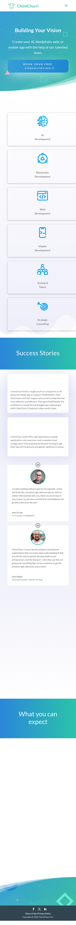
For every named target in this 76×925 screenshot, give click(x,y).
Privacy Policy (44, 913)
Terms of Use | (31, 913)
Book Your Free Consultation (37, 66)
